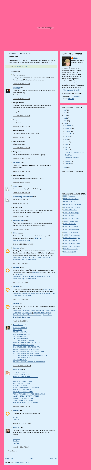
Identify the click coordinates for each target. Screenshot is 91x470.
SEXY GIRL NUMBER (20, 328)
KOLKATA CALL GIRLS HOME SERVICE (26, 349)
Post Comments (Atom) (21, 462)
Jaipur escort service (28, 310)
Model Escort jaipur (24, 317)
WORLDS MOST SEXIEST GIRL (23, 400)
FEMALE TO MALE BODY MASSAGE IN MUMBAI (29, 394)
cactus (75, 58)
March (67, 150)
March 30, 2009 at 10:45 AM (21, 182)
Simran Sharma (18, 325)
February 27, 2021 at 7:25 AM (22, 423)
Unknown (16, 248)
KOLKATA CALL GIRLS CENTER (23, 340)
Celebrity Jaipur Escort (20, 315)
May (67, 144)
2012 (65, 115)
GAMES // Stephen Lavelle (71, 243)
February (68, 161)
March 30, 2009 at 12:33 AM (21, 158)
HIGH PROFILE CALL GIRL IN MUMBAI (25, 402)
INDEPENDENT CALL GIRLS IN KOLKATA (26, 343)
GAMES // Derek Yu (69, 224)
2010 (65, 121)
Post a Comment (13, 451)
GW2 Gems (38, 238)
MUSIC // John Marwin (70, 249)
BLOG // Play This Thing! (71, 199)
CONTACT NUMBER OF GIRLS (23, 392)
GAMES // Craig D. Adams (71, 218)
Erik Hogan (16, 162)
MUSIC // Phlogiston (69, 252)
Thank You (68, 155)
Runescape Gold (18, 220)
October (68, 131)
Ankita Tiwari (17, 370)
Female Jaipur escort (43, 310)
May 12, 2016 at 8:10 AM (20, 263)
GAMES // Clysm (68, 215)
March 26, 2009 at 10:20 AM (21, 116)
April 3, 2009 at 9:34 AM (20, 203)
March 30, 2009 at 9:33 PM (21, 193)
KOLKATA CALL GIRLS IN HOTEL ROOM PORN (28, 351)
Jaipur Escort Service (29, 257)
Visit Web (16, 443)
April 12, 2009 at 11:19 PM (21, 216)
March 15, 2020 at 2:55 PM (21, 406)
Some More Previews (72, 158)
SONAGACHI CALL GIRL (21, 372)
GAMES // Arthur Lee (70, 210)
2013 (65, 112)
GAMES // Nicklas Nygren (71, 238)
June (67, 142)
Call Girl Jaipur (31, 259)
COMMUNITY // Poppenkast (72, 204)
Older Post (53, 458)
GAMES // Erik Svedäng (71, 226)
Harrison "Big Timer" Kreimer (23, 197)
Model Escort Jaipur (19, 259)
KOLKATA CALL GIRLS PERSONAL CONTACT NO (29, 362)
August (67, 136)
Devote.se (16, 419)
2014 (65, 110)
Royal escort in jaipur (34, 315)
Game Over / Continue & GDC (74, 152)
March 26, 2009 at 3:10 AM (21, 99)
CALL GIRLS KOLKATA (20, 338)
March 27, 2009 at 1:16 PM (21, 137)
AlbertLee (16, 427)
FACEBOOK (76, 97)
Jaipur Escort (17, 257)
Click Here (16, 441)
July (66, 139)
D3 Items (16, 233)
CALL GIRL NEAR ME (20, 360)
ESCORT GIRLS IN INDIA (21, 375)
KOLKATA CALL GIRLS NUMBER (23, 345)
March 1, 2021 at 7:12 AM (21, 447)
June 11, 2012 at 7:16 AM (21, 229)
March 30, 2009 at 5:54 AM (21, 171)
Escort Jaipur (19, 274)
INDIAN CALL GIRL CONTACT (22, 390)
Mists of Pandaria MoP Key (21, 240)
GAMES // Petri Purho (70, 240)
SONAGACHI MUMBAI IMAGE (22, 381)
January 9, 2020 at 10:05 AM (22, 366)
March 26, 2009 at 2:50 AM (21, 84)
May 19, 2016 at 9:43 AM (20, 299)
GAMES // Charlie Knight (71, 213)
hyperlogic (16, 88)
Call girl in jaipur (27, 313)
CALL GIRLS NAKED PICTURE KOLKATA (26, 347)
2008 (65, 167)
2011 (65, 118)
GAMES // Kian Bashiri (70, 232)
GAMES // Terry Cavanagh (71, 246)
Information (16, 439)
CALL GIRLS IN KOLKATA (21, 334)
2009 (65, 123)
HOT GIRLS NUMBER (20, 385)
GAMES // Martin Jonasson (71, 235)
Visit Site (15, 417)
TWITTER (71, 99)
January (68, 164)
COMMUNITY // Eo (69, 201)
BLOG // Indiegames (69, 196)
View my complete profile (71, 90)
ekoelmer (16, 410)
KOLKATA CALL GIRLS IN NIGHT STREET (26, 353)
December (68, 126)
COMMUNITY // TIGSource (71, 207)
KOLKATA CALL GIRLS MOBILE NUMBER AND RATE (30, 355)
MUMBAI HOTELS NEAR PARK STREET (26, 396)
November (68, 128)
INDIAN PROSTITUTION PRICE (23, 398)
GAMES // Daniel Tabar (70, 221)
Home (31, 458)
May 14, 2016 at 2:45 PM (20, 282)
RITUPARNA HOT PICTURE (22, 383)
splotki (15, 186)
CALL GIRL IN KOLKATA (20, 336)
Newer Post (9, 458)
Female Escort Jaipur (43, 257)
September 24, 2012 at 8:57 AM (23, 244)
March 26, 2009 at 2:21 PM (21, 126)
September (69, 134)
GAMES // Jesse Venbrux (71, 229)
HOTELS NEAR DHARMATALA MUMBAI (26, 387)
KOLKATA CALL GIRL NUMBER (23, 357)
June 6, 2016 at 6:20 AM (20, 321)
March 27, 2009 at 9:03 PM (21, 148)
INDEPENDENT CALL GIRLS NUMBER (25, 377)
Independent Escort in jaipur (42, 313)
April (67, 147)
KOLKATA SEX (17, 330)
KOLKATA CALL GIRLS (20, 332)
